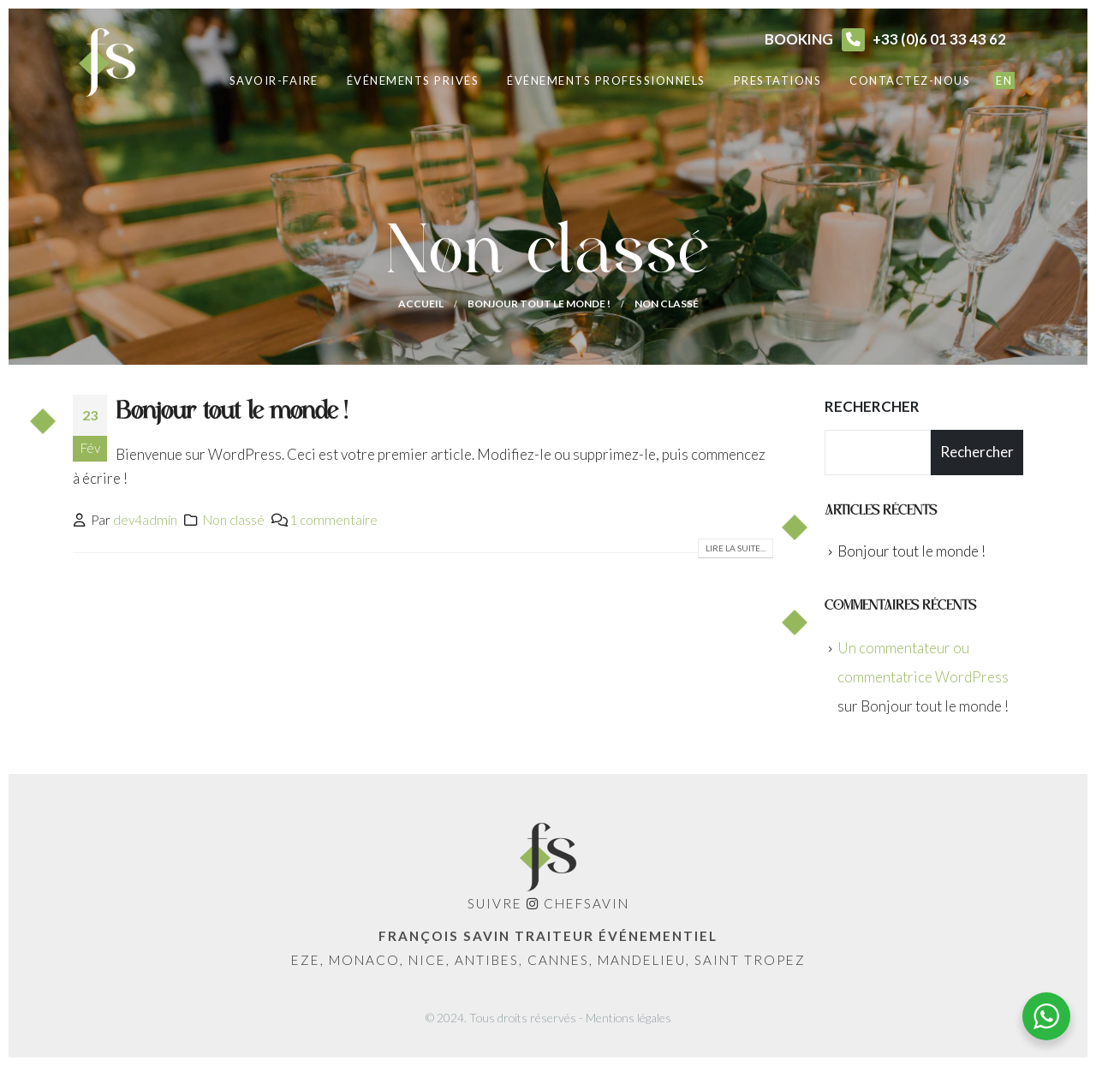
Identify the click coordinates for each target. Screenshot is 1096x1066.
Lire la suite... (735, 548)
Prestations (778, 80)
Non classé (234, 519)
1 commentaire (333, 519)
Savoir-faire (274, 80)
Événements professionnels (606, 80)
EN (1004, 80)
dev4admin (145, 519)
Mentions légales (628, 1017)
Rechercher (872, 406)
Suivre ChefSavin (548, 903)
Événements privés (413, 80)
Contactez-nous (909, 80)
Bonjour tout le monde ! (231, 411)
